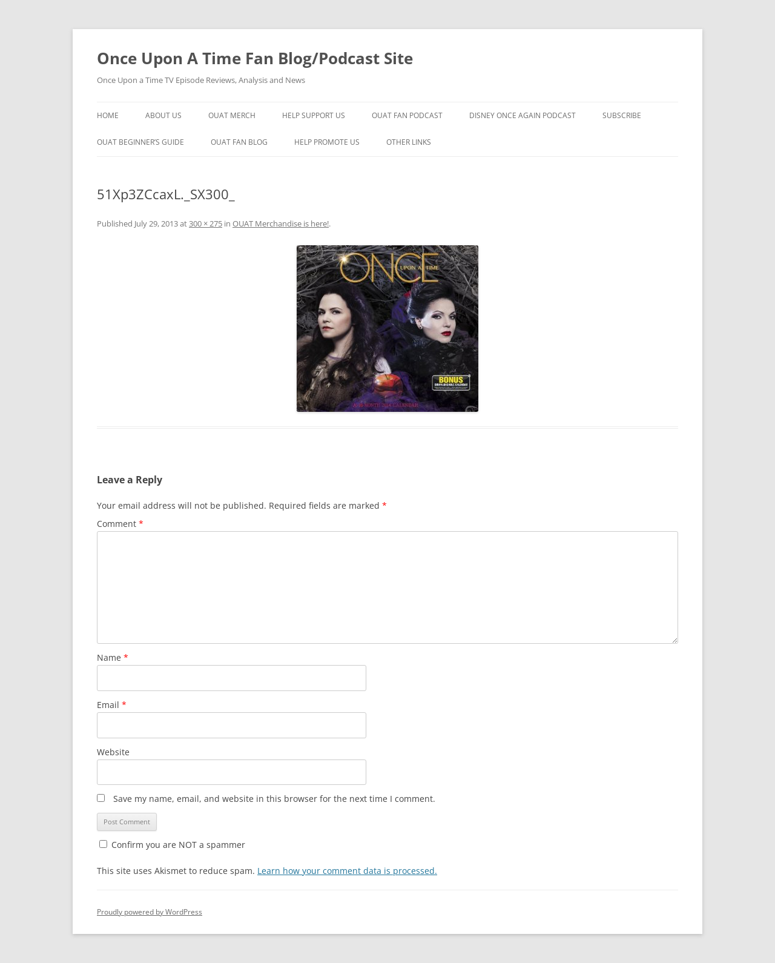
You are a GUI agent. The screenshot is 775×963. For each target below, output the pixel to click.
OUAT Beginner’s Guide (140, 142)
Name (112, 657)
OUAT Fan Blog (239, 142)
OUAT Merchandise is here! (280, 223)
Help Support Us (313, 115)
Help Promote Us (327, 142)
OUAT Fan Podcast (407, 115)
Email (112, 704)
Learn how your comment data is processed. (347, 870)
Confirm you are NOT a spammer (172, 844)
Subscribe (621, 115)
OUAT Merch (232, 115)
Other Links (408, 142)
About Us (163, 115)
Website (113, 752)
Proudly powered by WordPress (149, 912)
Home (108, 115)
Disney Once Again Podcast (522, 115)
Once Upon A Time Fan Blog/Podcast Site (255, 58)
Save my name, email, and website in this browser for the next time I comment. (274, 798)
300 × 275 (205, 223)
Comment (120, 523)
